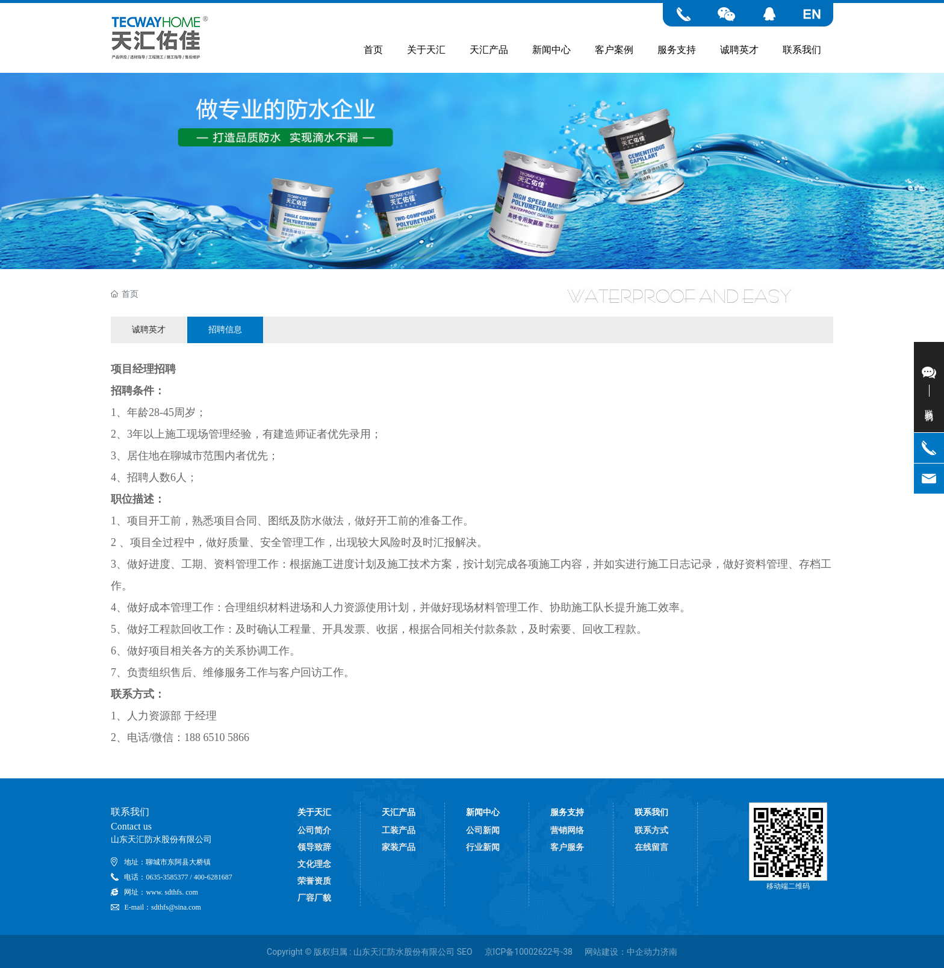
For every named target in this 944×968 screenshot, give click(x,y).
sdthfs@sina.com (176, 907)
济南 (668, 952)
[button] (462, 256)
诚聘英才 (149, 329)
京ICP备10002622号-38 (529, 952)
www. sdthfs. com (172, 892)
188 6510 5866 (216, 737)
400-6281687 (213, 877)
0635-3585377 (167, 877)
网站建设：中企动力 (622, 952)
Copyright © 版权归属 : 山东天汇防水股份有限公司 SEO (369, 952)
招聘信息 (225, 329)
